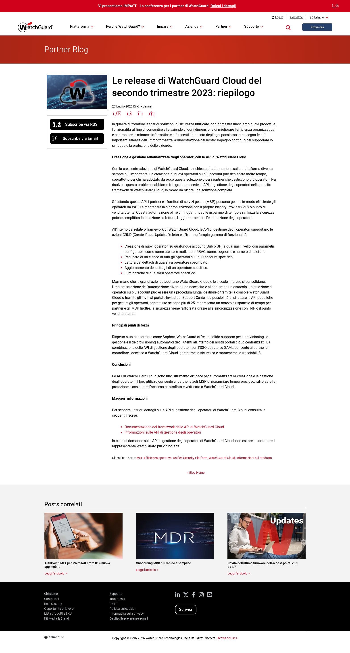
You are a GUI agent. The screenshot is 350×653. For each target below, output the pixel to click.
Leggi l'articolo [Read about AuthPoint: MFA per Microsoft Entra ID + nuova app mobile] (54, 573)
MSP (140, 458)
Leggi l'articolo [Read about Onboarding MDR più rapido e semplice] (146, 570)
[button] (288, 27)
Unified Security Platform (190, 458)
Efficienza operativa (157, 458)
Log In (279, 17)
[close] (335, 6)
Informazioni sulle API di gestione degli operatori (163, 432)
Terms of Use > (228, 638)
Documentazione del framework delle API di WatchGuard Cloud (174, 427)
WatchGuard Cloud (222, 458)
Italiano (319, 17)
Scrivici (185, 609)
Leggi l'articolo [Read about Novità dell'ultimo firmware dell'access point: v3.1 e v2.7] (237, 573)
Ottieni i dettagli (223, 6)
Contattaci (296, 17)
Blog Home (196, 472)
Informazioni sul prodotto (254, 458)
